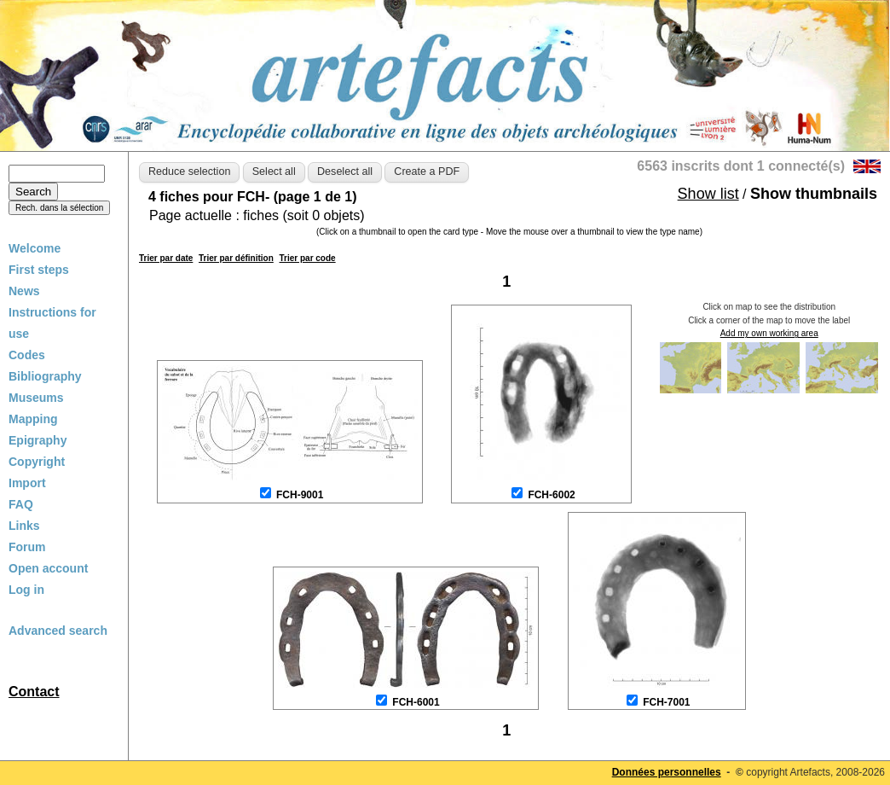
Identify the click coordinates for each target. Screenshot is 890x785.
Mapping (33, 419)
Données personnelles (666, 772)
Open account (48, 568)
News (24, 291)
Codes (27, 355)
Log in (26, 589)
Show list (708, 193)
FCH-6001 (415, 702)
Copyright (37, 461)
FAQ (21, 504)
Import (27, 483)
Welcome (35, 248)
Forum (27, 547)
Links (24, 525)
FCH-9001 (299, 495)
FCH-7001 (666, 702)
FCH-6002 (551, 495)
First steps (39, 269)
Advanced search (58, 630)
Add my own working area (769, 333)
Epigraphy (37, 440)
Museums (36, 397)
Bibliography (45, 376)
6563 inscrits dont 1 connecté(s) (741, 166)
